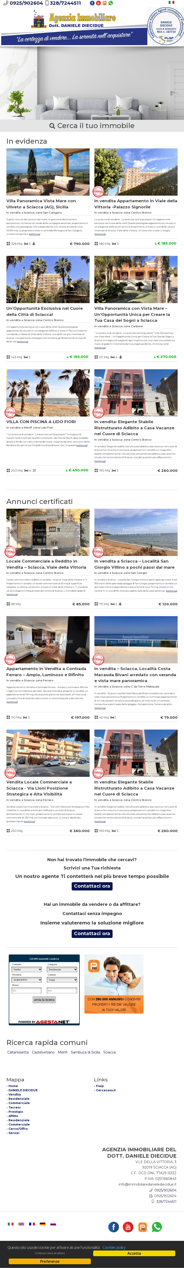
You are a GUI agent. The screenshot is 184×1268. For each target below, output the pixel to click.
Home (13, 1086)
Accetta (134, 1253)
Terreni (15, 1107)
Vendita (15, 1094)
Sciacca (109, 1052)
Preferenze (49, 1261)
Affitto (13, 1116)
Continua (35, 234)
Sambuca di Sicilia (85, 1052)
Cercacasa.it (106, 1090)
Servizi (14, 1133)
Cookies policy (114, 1247)
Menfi (63, 1052)
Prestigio (16, 1111)
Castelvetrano (43, 1052)
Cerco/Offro (18, 1128)
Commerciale (19, 1103)
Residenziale (19, 1098)
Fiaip (100, 1086)
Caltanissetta (18, 1052)
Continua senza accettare (50, 1253)
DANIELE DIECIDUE (23, 1090)
